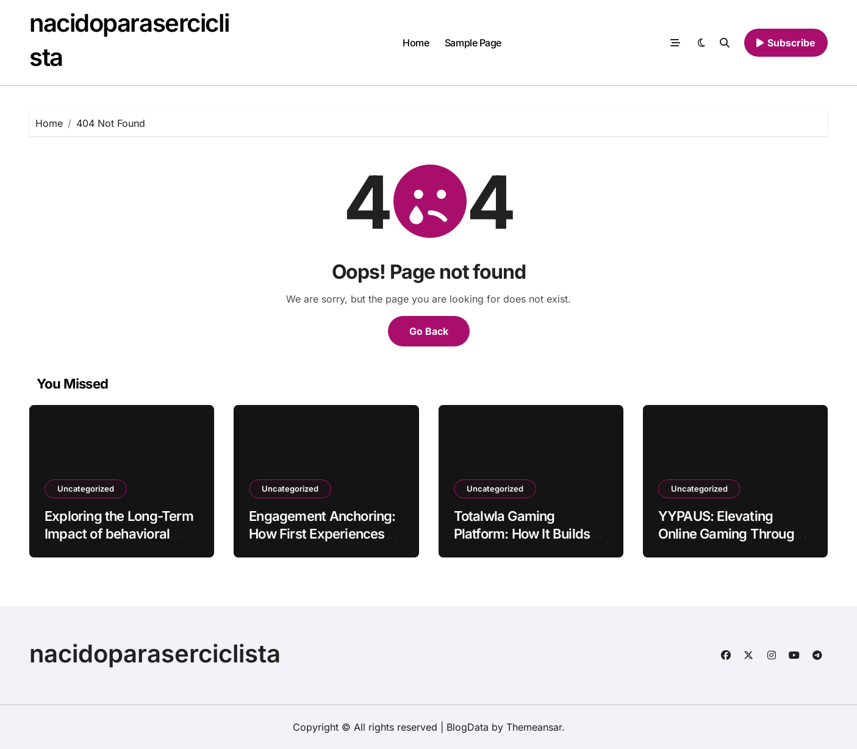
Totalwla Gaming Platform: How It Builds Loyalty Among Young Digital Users (522, 542)
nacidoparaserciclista (155, 653)
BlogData (467, 727)
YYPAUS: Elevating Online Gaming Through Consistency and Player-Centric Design (732, 542)
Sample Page (473, 43)
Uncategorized (85, 488)
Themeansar (534, 727)
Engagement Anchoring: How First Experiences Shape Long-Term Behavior (322, 542)
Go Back (428, 331)
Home (416, 43)
